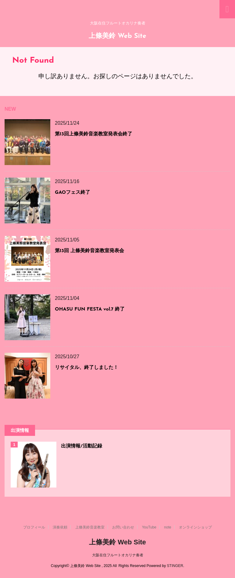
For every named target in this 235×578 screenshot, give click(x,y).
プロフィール (34, 527)
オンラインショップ (195, 527)
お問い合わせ (123, 527)
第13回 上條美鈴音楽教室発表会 (89, 251)
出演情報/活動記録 (81, 446)
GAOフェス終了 (72, 192)
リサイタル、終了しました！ (86, 367)
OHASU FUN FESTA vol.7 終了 (90, 309)
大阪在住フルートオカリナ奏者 (117, 555)
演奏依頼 (60, 527)
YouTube (149, 527)
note (167, 527)
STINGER (175, 566)
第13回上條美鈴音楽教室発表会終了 (93, 134)
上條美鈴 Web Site (117, 36)
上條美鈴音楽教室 (90, 527)
